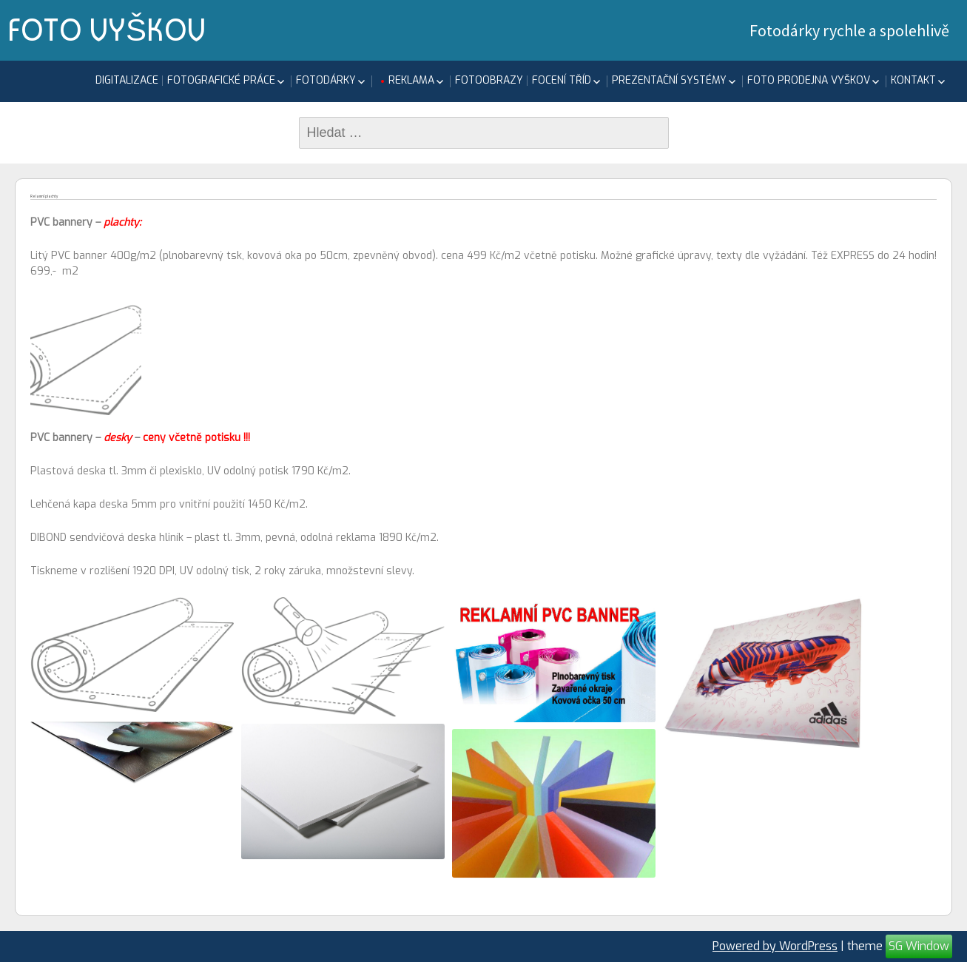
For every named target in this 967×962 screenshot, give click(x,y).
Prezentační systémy (669, 80)
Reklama (411, 80)
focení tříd (561, 80)
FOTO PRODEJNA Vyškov (808, 80)
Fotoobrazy (489, 80)
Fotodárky (326, 80)
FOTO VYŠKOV (106, 29)
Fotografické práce (221, 80)
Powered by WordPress (775, 946)
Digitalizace (126, 80)
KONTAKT (913, 80)
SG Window (919, 946)
